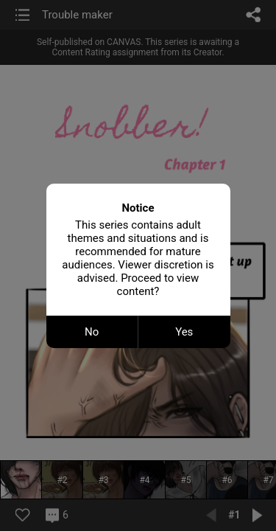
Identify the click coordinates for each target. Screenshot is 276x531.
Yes (184, 332)
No (92, 332)
